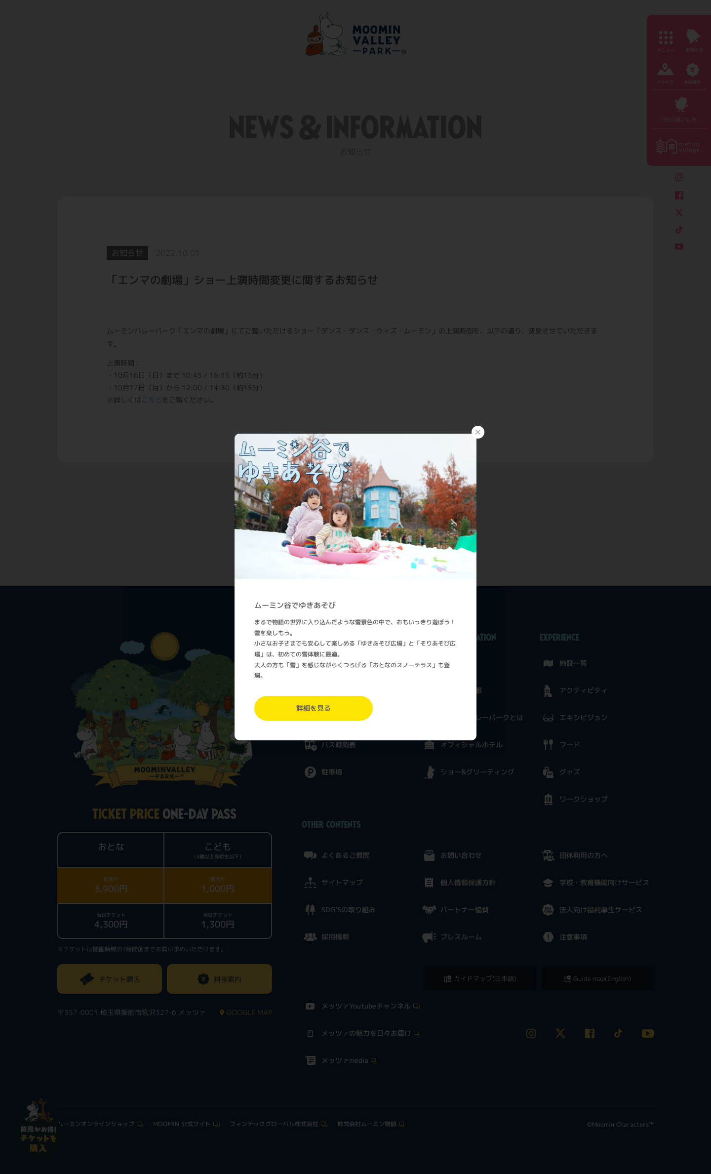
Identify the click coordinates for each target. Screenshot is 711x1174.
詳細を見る (313, 708)
